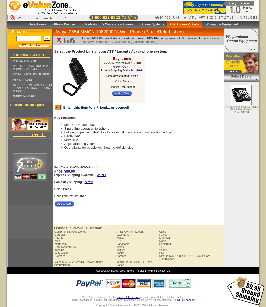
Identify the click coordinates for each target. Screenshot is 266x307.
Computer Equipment (222, 24)
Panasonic (122, 243)
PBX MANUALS (23, 79)
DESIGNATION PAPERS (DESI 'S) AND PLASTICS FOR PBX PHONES (32, 87)
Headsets (90, 24)
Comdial (59, 234)
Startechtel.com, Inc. (128, 297)
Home (85, 38)
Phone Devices (64, 24)
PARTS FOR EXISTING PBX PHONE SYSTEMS (31, 67)
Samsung (164, 243)
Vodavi (162, 249)
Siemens (60, 255)
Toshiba (59, 249)
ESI (161, 252)
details (140, 70)
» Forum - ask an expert (27, 105)
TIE (160, 246)
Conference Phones (119, 24)
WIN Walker (61, 252)
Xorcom (121, 255)
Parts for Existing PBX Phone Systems (149, 38)
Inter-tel (59, 237)
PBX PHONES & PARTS (29, 55)
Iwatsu (120, 237)
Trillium (120, 249)
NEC (119, 240)
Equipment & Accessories (70, 231)
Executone (122, 234)
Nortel (162, 240)
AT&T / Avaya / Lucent (193, 38)
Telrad (120, 246)
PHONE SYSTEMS (25, 60)
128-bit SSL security (183, 300)
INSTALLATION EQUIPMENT (31, 74)
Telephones (38, 24)
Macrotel (164, 237)
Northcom (60, 243)
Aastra (120, 252)
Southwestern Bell (65, 246)
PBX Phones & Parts (106, 38)
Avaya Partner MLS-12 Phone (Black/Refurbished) (241, 108)
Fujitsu (162, 234)
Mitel (57, 240)
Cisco (162, 231)
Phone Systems (152, 24)
